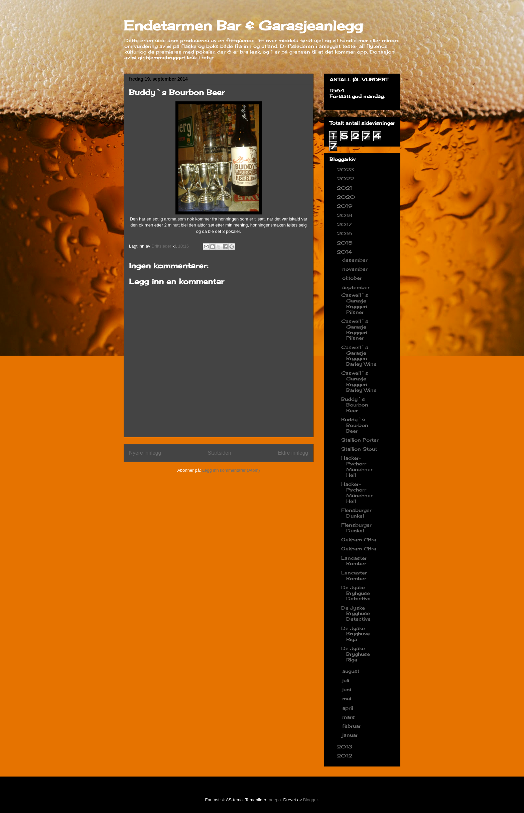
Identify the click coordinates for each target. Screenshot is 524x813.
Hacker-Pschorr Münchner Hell (357, 466)
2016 (345, 233)
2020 (347, 197)
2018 (345, 215)
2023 (346, 169)
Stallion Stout (359, 449)
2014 (345, 252)
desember (355, 260)
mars (349, 717)
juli (346, 680)
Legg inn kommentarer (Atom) (231, 470)
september (356, 287)
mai (347, 698)
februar (352, 726)
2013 (345, 746)
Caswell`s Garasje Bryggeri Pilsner (354, 303)
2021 (345, 188)
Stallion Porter (360, 440)
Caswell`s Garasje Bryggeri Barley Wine (359, 355)
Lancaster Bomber (354, 560)
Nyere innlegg (145, 453)
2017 (345, 224)
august (351, 671)
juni (347, 689)
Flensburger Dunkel (356, 513)
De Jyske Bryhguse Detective (356, 593)
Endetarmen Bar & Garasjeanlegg (243, 25)
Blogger (310, 799)
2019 (345, 206)
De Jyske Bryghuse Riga (355, 633)
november (355, 269)
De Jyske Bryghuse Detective (356, 613)
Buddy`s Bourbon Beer (354, 404)
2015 (345, 243)
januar (351, 735)
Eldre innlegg (293, 453)
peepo (275, 799)
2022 (346, 178)
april (348, 708)
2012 (345, 755)
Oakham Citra (358, 539)
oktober (353, 278)
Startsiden (219, 453)
